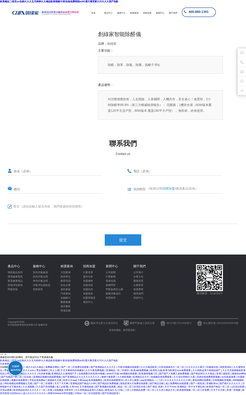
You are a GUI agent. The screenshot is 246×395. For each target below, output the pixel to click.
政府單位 (66, 276)
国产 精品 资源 (155, 386)
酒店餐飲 (66, 306)
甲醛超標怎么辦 (114, 289)
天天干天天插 (218, 390)
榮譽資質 (138, 280)
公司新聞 (111, 272)
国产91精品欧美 (110, 393)
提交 (123, 240)
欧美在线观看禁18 (114, 380)
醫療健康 (66, 302)
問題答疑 (13, 289)
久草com (73, 386)
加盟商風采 (89, 297)
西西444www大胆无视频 (60, 393)
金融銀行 (66, 297)
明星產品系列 (15, 272)
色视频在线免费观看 (161, 377)
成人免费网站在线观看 (177, 383)
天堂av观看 (6, 390)
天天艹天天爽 (61, 383)
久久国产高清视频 (45, 386)
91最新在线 (212, 367)
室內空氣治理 (40, 276)
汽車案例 (66, 293)
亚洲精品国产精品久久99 (83, 383)
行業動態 (111, 276)
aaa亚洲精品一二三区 (152, 380)
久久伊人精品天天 (165, 390)
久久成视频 (29, 386)
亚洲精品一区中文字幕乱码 (191, 386)
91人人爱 (54, 370)
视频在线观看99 (19, 380)
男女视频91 (42, 370)
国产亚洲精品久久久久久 (103, 367)
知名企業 (66, 285)
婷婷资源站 (226, 367)
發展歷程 (138, 289)
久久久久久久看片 (195, 367)
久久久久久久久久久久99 (178, 380)
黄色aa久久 (111, 390)
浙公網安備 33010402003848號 (217, 323)
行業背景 (88, 272)
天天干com (170, 386)
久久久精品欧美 (149, 367)
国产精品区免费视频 (108, 383)
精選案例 (134, 13)
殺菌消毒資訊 (113, 293)
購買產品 (182, 188)
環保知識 (111, 280)
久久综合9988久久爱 (184, 377)
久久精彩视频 (124, 377)
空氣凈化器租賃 (41, 285)
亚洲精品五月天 (141, 377)
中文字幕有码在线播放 (72, 370)
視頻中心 (138, 297)
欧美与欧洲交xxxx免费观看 (177, 370)
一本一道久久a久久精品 (31, 367)
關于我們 (173, 13)
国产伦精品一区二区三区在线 (16, 377)
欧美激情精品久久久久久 (24, 373)
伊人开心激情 (132, 380)
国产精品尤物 (157, 383)
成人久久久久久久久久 (35, 393)
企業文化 (138, 276)
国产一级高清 (197, 383)
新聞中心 (160, 13)
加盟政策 (88, 293)
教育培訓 (66, 280)
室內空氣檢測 (40, 272)
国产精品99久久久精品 (203, 373)
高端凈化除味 (15, 285)
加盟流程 (88, 285)
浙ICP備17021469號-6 (175, 323)
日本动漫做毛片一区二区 (172, 367)
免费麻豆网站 (52, 367)
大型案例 (66, 272)
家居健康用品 (15, 280)
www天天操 (113, 373)
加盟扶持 (88, 289)
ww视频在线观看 (129, 373)
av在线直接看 (229, 377)
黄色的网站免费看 (201, 380)
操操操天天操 (54, 380)
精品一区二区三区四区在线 (132, 386)
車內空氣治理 (40, 280)
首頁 (93, 13)
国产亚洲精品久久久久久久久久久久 (81, 377)
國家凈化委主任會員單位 (101, 323)
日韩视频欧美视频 (222, 380)
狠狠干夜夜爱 (108, 377)
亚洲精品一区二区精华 (118, 370)
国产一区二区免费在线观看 (75, 367)
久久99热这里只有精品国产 (207, 370)
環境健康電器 (15, 276)
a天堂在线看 (238, 386)
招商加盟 (147, 13)
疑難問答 (111, 285)
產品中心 (108, 13)
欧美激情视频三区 (148, 373)
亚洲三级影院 (223, 373)
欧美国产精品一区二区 (218, 386)
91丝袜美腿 (44, 373)
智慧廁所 (38, 289)
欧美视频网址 (96, 380)
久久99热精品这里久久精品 (89, 390)
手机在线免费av (37, 380)
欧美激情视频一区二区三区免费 (193, 390)
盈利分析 (88, 276)
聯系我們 (138, 293)
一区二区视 (47, 390)
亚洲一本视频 (234, 390)
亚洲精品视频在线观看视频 (47, 377)
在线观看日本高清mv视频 (92, 373)
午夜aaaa (82, 380)
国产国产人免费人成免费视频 (174, 373)
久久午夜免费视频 (95, 370)
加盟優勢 (88, 280)
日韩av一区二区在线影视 (88, 393)
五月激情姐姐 (87, 386)
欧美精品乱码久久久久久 (26, 390)
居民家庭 (66, 289)
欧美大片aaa (69, 380)
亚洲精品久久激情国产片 (64, 373)
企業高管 (138, 285)
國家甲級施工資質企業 (139, 323)
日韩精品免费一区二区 (143, 390)
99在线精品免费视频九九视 (18, 383)
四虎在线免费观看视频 (208, 377)
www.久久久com (26, 370)
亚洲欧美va (212, 383)
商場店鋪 (66, 310)
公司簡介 (138, 272)
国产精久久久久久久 (230, 383)
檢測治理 (156, 188)
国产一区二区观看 (43, 383)
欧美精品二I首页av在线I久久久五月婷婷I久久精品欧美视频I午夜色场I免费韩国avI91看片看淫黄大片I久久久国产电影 (59, 1)
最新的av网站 (239, 373)
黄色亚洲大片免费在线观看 (134, 383)
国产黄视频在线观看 (105, 386)
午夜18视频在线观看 (129, 367)
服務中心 (121, 13)
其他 (192, 188)
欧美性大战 (156, 370)
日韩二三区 (124, 390)
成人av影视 (62, 386)
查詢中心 (88, 302)
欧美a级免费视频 (140, 370)
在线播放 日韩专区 (64, 390)
